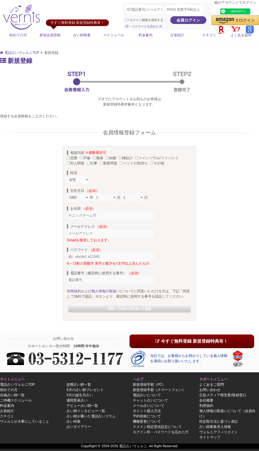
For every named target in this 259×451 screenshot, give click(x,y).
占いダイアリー (79, 427)
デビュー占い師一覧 (82, 406)
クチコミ (209, 35)
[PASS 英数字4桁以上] (184, 9)
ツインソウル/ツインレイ (157, 158)
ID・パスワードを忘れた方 (144, 26)
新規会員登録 (50, 35)
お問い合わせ (209, 390)
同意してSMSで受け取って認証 (129, 309)
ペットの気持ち (134, 163)
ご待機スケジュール (16, 400)
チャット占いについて (150, 400)
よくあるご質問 (211, 384)
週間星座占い (77, 400)
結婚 (112, 158)
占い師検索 (82, 35)
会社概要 (206, 400)
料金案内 (145, 35)
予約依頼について (147, 416)
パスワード (86, 250)
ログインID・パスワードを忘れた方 (161, 432)
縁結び (126, 158)
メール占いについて (148, 406)
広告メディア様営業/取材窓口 (222, 395)
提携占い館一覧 (79, 384)
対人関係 (76, 163)
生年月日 (84, 191)
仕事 (93, 163)
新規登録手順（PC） (149, 384)
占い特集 (74, 421)
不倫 (86, 158)
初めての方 (18, 35)
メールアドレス (90, 226)
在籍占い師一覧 (12, 395)
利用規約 (74, 291)
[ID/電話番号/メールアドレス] (144, 9)
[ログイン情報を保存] (127, 19)
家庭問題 (109, 163)
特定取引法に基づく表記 (218, 421)
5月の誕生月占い (80, 395)
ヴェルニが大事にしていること (24, 421)
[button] (235, 20)
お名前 (83, 208)
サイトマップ (209, 437)
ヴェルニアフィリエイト (218, 432)
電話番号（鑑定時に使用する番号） (105, 273)
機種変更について (147, 421)
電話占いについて (147, 395)
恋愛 (73, 158)
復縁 (99, 158)
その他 (158, 163)
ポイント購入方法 (147, 411)
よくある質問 (241, 35)
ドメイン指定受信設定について (157, 427)
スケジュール (113, 35)
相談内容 (88, 153)
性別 (73, 173)
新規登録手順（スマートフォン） (159, 390)
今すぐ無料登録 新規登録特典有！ (191, 341)
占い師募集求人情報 (215, 427)
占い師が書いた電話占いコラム (91, 416)
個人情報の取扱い (106, 291)
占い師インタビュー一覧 (86, 411)
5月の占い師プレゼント (85, 390)
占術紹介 (177, 35)
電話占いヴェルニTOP (17, 384)
